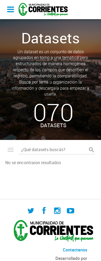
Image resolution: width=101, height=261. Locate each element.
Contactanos (75, 250)
